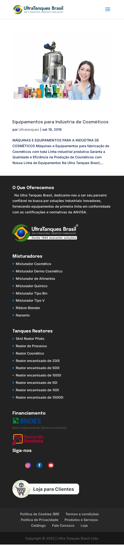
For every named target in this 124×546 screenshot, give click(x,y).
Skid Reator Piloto (30, 338)
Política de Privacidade (39, 520)
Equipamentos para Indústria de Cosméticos (60, 122)
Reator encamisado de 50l (36, 383)
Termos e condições (82, 514)
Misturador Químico (31, 286)
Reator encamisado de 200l (38, 361)
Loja (84, 525)
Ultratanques (29, 129)
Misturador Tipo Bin (31, 293)
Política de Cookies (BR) (39, 514)
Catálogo (38, 525)
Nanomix (23, 315)
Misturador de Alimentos (35, 278)
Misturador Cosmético (33, 264)
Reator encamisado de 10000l (39, 397)
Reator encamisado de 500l (37, 368)
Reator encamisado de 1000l (38, 375)
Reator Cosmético (30, 353)
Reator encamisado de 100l (37, 390)
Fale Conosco (63, 525)
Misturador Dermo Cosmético (39, 271)
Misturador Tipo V (30, 300)
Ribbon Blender (28, 308)
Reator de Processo (31, 346)
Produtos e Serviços (81, 520)
